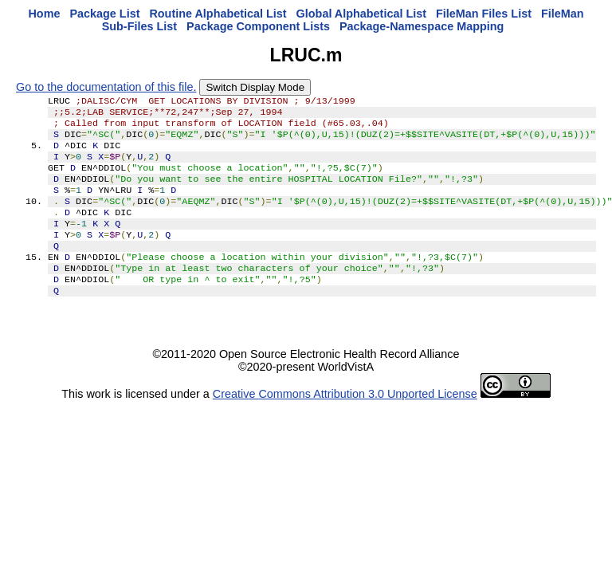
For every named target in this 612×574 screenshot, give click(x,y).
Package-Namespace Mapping (421, 26)
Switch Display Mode (255, 87)
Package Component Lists (258, 26)
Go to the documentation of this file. (106, 87)
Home (44, 13)
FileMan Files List (484, 13)
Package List (104, 13)
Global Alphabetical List (361, 13)
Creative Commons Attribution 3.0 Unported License (345, 422)
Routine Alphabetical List (217, 13)
